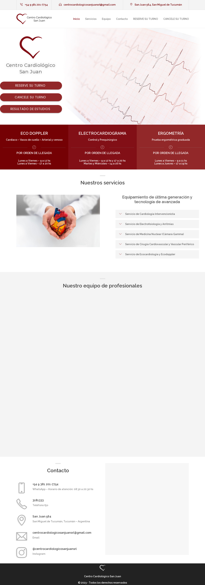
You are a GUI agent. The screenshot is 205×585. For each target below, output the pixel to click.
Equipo (106, 18)
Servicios (90, 18)
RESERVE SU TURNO (145, 18)
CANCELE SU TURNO (176, 18)
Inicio (76, 18)
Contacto (122, 18)
